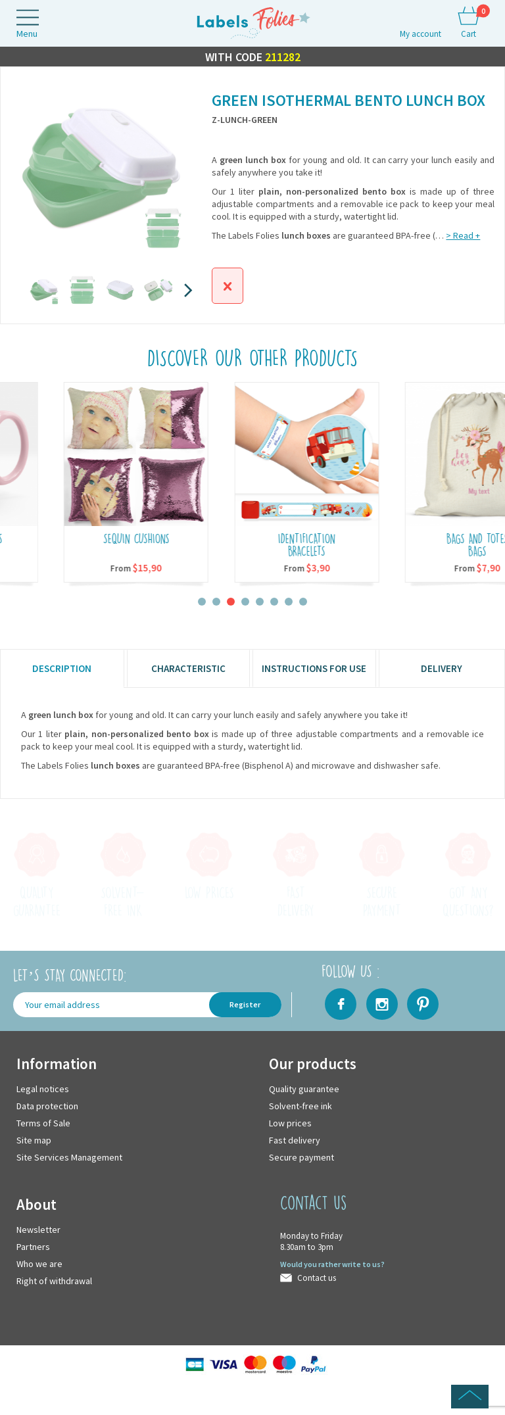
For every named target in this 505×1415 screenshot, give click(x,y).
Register (244, 1004)
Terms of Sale (43, 1123)
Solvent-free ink (300, 1106)
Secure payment (301, 1157)
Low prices (290, 1123)
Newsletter (38, 1229)
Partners (33, 1247)
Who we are (39, 1264)
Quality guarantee (304, 1089)
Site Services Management (69, 1157)
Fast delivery (294, 1140)
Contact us (316, 1277)
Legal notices (42, 1089)
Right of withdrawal (54, 1281)
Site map (33, 1140)
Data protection (47, 1106)
